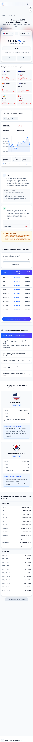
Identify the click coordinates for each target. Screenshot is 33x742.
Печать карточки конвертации (16, 599)
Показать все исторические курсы (16, 319)
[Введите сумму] (16, 48)
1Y (16, 118)
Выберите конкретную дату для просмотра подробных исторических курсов (13, 255)
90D (12, 118)
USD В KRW (9, 15)
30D (8, 118)
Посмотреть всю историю (23, 164)
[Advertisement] (16, 10)
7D (4, 118)
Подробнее (16, 264)
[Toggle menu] (30, 4)
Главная (3, 15)
